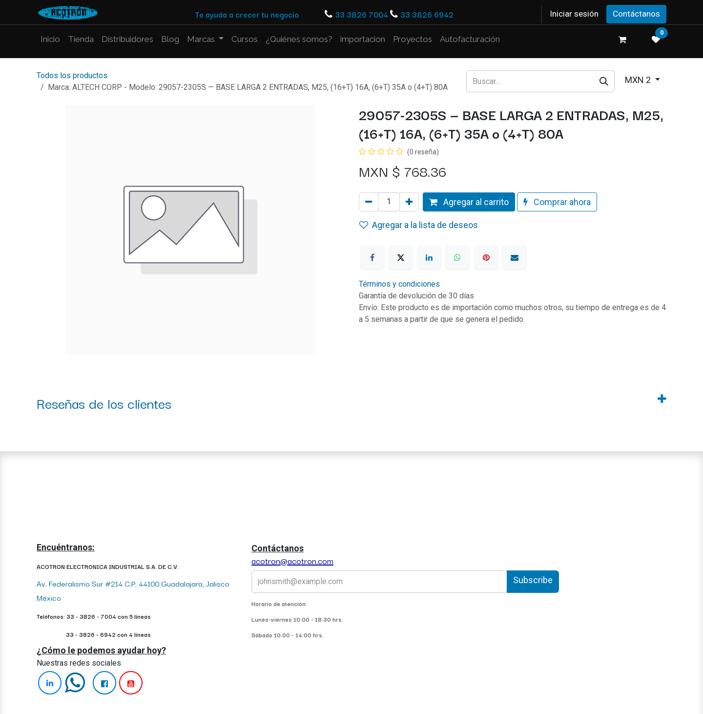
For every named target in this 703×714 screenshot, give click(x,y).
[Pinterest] (486, 257)
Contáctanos (636, 14)
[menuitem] (50, 39)
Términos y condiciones (399, 284)
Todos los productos (72, 75)
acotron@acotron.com (292, 560)
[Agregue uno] (409, 201)
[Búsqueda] (604, 81)
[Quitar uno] (368, 201)
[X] (401, 257)
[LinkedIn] (429, 257)
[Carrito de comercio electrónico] (622, 39)
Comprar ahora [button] (557, 202)
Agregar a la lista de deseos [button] (418, 225)
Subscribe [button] (533, 580)
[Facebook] (372, 257)
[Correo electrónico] (514, 257)
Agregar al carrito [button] (469, 202)
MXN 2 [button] (639, 80)
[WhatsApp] (457, 257)
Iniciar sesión (574, 14)
